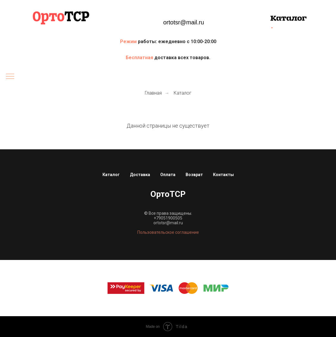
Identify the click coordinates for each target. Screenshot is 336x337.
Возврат (194, 174)
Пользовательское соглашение (168, 232)
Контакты (223, 174)
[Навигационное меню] (10, 77)
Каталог (183, 93)
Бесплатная (140, 57)
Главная (153, 93)
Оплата (167, 174)
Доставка (140, 174)
